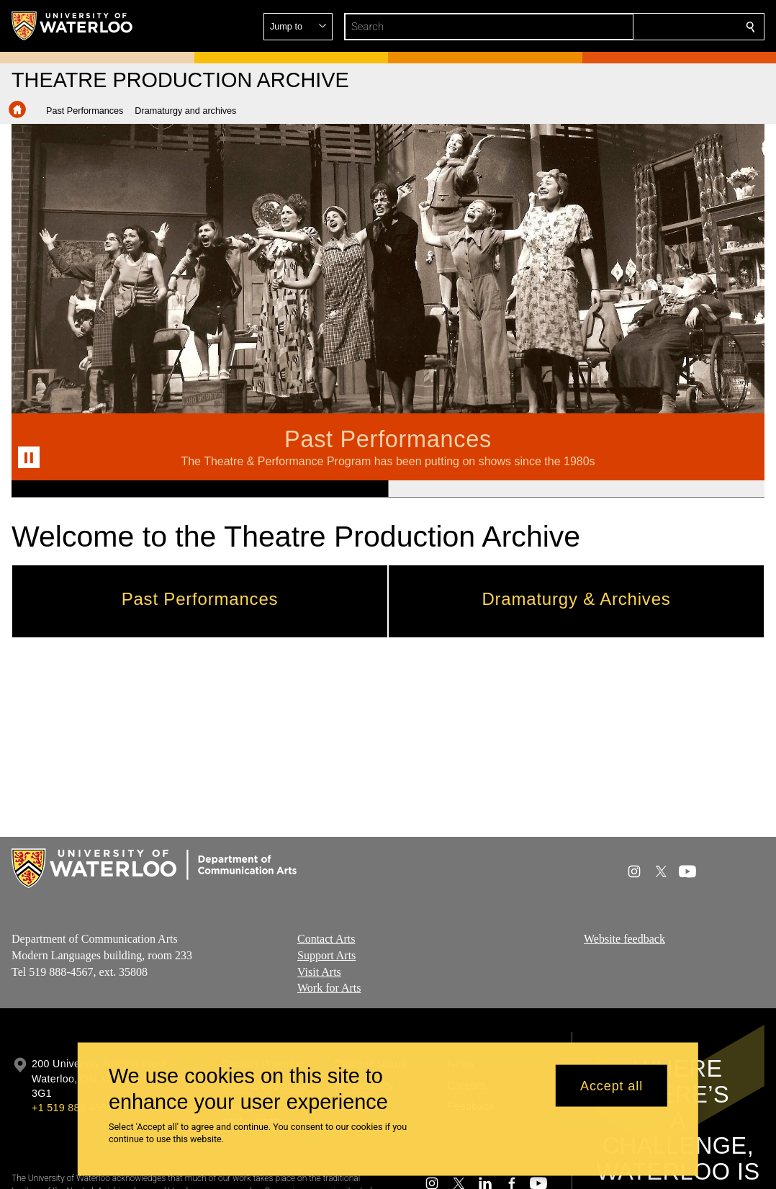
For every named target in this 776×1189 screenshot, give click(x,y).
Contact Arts (326, 939)
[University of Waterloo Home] (73, 26)
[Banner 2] (576, 489)
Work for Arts (329, 988)
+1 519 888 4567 (72, 1107)
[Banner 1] (200, 489)
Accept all (611, 1085)
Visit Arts (319, 972)
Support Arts (326, 955)
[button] (646, 27)
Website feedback (624, 939)
